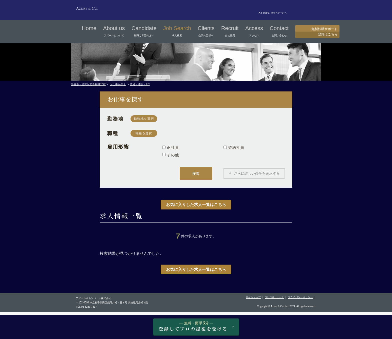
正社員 (170, 147)
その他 (170, 155)
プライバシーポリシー (300, 300)
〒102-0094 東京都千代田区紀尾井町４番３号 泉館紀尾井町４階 (112, 305)
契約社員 (234, 147)
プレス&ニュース (274, 300)
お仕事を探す (118, 84)
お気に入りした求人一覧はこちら (196, 207)
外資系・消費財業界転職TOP (88, 84)
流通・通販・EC (140, 84)
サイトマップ (253, 300)
